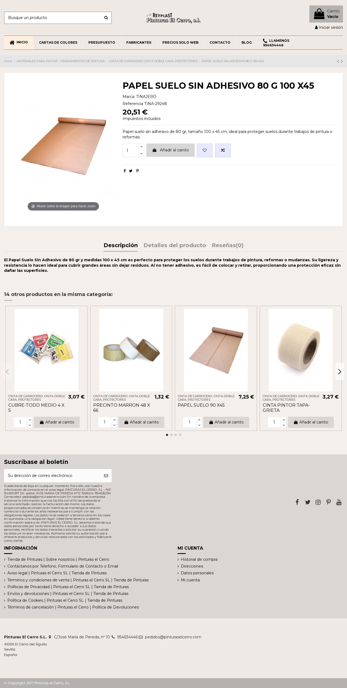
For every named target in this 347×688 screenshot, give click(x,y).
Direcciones (192, 566)
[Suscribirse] (106, 475)
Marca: (129, 96)
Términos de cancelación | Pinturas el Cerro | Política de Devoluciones (73, 607)
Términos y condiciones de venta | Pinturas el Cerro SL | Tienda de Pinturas (78, 580)
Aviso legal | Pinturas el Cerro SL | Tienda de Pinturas (57, 573)
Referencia (133, 103)
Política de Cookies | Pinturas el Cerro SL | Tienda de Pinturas (64, 600)
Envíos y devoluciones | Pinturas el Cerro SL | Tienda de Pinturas (67, 593)
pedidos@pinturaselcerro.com (173, 637)
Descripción (121, 246)
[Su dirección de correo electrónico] (52, 475)
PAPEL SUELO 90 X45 (201, 405)
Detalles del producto (174, 246)
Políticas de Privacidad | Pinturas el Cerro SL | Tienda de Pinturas (68, 586)
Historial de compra (199, 559)
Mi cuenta (190, 580)
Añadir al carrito (170, 150)
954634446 (127, 637)
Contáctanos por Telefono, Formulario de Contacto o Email (62, 566)
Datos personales (197, 573)
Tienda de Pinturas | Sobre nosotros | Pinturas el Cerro (58, 559)
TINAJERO (146, 96)
